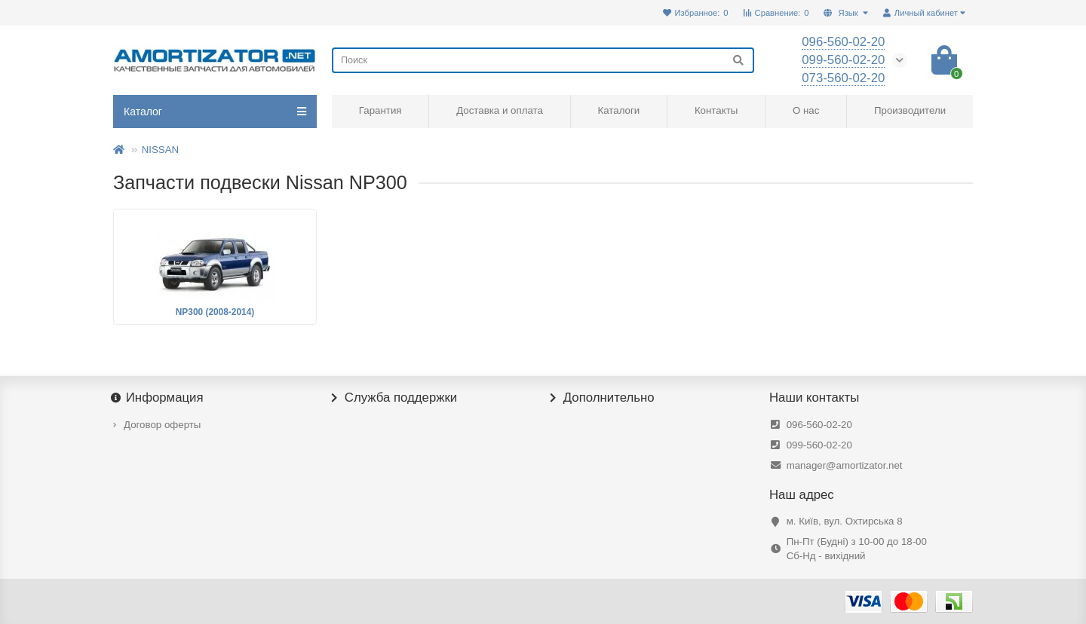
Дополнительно (603, 398)
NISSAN (160, 149)
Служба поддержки (394, 398)
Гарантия (380, 110)
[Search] (543, 60)
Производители (910, 110)
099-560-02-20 (819, 445)
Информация (158, 398)
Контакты (716, 110)
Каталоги (618, 110)
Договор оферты (162, 424)
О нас (806, 110)
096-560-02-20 (819, 424)
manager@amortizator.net (845, 465)
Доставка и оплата (499, 110)
